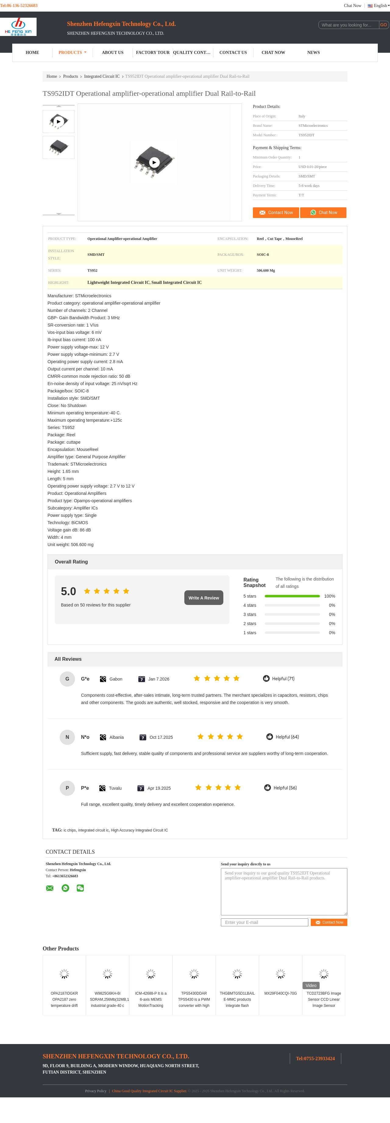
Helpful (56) (285, 788)
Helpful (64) (287, 737)
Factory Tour (153, 52)
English (382, 5)
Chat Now (352, 5)
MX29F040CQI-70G (280, 993)
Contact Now (280, 212)
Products (72, 52)
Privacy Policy (95, 1091)
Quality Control (193, 52)
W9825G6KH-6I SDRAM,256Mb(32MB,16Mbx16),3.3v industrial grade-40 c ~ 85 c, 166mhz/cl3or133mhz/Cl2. (108, 1005)
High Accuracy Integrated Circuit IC (139, 830)
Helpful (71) (283, 678)
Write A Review (204, 597)
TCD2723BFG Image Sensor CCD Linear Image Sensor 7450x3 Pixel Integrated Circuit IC (324, 1005)
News (313, 52)
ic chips (70, 830)
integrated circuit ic (93, 830)
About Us (112, 52)
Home (32, 52)
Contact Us (233, 52)
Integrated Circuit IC (102, 76)
